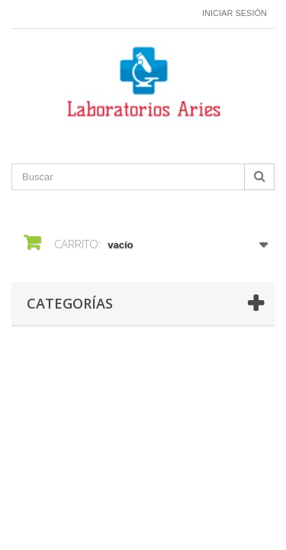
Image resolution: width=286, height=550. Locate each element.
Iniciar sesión (234, 13)
